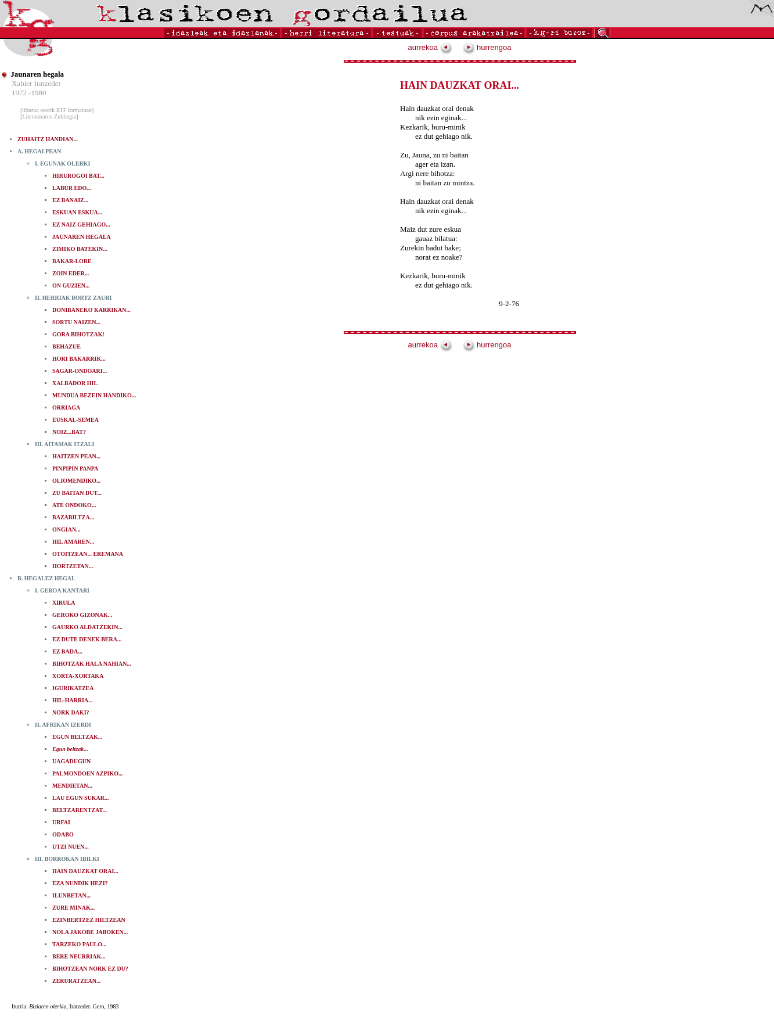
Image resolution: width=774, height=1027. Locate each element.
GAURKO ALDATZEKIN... (87, 627)
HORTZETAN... (72, 566)
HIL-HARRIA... (72, 700)
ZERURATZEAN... (76, 981)
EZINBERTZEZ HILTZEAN (88, 920)
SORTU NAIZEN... (76, 322)
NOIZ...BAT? (69, 432)
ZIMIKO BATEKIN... (79, 249)
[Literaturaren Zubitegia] (49, 116)
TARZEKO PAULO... (79, 944)
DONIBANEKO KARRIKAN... (91, 310)
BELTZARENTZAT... (79, 810)
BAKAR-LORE (72, 261)
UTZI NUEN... (70, 846)
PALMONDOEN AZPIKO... (87, 773)
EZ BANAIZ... (70, 200)
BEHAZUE (66, 346)
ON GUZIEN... (70, 285)
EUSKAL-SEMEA (75, 419)
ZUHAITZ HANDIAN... (47, 139)
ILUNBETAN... (71, 895)
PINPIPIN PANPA (75, 468)
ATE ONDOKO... (74, 505)
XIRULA (63, 602)
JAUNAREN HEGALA (81, 237)
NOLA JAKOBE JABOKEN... (90, 932)
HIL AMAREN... (73, 541)
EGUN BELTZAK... (77, 737)
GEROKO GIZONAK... (82, 615)
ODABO (63, 834)
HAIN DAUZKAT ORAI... (85, 871)
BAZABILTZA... (73, 517)
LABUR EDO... (71, 188)
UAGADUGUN (71, 761)
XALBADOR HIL (75, 383)
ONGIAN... (66, 529)
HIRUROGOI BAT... (78, 176)
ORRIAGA (66, 407)
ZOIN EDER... (70, 273)
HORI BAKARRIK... (79, 359)
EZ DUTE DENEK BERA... (86, 639)
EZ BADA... (67, 651)
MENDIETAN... (72, 785)
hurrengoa (487, 47)
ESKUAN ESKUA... (77, 212)
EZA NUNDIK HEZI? (80, 883)
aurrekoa (430, 47)
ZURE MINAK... (73, 907)
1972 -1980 (29, 92)
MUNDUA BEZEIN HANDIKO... (94, 395)
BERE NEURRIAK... (79, 956)
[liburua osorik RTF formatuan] (56, 110)
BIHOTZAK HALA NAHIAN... (91, 663)
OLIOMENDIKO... (76, 480)
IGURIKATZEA (73, 688)
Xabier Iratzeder (36, 83)
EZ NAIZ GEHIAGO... (81, 224)
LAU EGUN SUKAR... (80, 798)
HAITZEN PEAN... (76, 456)
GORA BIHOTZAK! (78, 334)
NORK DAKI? (70, 712)
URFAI (61, 822)
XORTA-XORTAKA (77, 676)
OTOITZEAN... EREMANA (87, 554)
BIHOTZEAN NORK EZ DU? (90, 968)
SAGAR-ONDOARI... (79, 371)
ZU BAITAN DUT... (77, 493)
